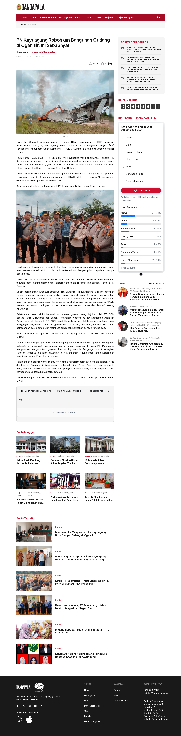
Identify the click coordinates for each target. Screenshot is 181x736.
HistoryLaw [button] (65, 17)
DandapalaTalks (92, 706)
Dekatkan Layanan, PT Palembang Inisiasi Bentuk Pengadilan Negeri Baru (80, 607)
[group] (141, 197)
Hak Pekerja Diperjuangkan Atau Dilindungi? (145, 329)
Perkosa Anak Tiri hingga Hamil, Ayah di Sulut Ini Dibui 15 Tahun (64, 500)
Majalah (88, 716)
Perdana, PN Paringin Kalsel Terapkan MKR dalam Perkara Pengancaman (144, 88)
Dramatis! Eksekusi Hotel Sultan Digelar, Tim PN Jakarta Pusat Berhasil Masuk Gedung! (144, 49)
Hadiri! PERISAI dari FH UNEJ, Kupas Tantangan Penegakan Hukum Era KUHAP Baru (143, 69)
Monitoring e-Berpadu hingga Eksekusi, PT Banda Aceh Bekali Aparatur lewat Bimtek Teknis (141, 79)
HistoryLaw (89, 695)
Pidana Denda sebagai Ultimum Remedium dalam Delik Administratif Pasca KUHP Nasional (143, 59)
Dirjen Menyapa (92, 721)
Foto (86, 700)
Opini (87, 711)
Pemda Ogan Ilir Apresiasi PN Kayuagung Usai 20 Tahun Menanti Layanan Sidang (80, 558)
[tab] (141, 274)
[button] (158, 17)
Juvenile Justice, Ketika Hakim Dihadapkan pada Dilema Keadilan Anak (30, 502)
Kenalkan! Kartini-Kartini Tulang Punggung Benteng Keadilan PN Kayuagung (81, 655)
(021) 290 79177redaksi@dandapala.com (156, 691)
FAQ (116, 695)
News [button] (24, 17)
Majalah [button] (109, 17)
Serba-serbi (19, 494)
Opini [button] (33, 17)
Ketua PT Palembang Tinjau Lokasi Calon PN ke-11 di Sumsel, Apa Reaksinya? (82, 582)
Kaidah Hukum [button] (48, 17)
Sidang (87, 456)
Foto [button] (77, 17)
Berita (18, 456)
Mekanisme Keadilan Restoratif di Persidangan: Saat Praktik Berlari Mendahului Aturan (147, 312)
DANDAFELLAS (121, 700)
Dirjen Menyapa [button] (125, 17)
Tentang (118, 690)
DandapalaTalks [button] (92, 17)
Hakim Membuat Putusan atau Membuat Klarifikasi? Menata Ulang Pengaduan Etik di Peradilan (146, 347)
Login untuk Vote (141, 190)
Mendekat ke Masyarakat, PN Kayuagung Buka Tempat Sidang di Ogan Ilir (69, 186)
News (23, 24)
